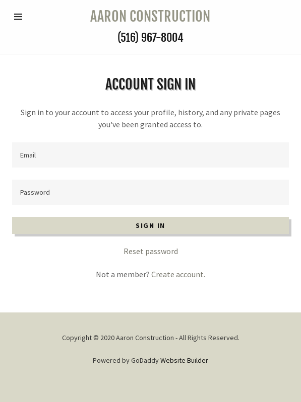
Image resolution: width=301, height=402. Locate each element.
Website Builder (184, 360)
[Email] (150, 155)
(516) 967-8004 (150, 37)
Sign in (150, 225)
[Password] (150, 192)
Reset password (151, 251)
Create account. (178, 274)
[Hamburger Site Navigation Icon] (26, 17)
